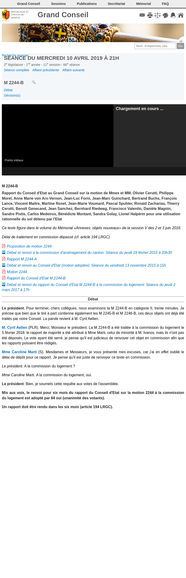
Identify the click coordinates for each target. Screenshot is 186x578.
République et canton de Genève (20, 14)
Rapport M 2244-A (22, 259)
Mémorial (143, 4)
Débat (8, 90)
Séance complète (16, 70)
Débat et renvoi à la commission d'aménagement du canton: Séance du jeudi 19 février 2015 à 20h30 (89, 253)
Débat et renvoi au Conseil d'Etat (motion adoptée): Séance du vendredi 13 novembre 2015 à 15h (86, 265)
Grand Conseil (63, 14)
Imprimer (149, 15)
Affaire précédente (45, 70)
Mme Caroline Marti (19, 352)
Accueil (180, 15)
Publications (87, 4)
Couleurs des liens (165, 15)
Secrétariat (116, 4)
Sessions (58, 4)
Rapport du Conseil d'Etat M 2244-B (36, 278)
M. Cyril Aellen (14, 327)
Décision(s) (12, 95)
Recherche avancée (15, 55)
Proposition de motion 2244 (29, 246)
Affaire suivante (73, 70)
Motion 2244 (17, 272)
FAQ (165, 4)
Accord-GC (173, 15)
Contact (142, 15)
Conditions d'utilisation (157, 15)
